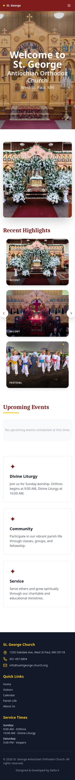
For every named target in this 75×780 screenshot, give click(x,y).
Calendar (9, 695)
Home (7, 684)
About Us (9, 706)
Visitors (8, 690)
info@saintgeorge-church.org (28, 665)
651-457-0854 (18, 659)
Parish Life (10, 701)
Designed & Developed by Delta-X (37, 770)
